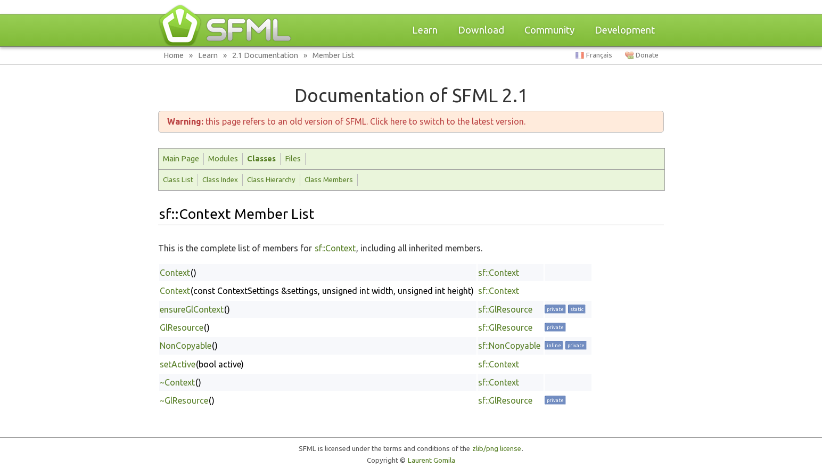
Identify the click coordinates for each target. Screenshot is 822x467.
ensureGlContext (192, 309)
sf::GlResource (505, 309)
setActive (177, 364)
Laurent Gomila (431, 460)
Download (481, 30)
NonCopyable (185, 345)
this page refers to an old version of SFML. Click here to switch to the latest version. (346, 121)
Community (549, 30)
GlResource (181, 327)
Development (625, 30)
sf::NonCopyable (509, 345)
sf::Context (335, 248)
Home (173, 55)
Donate (647, 55)
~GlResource (184, 400)
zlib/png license (496, 449)
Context (175, 272)
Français (599, 55)
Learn (425, 30)
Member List (334, 55)
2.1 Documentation (265, 55)
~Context (177, 382)
